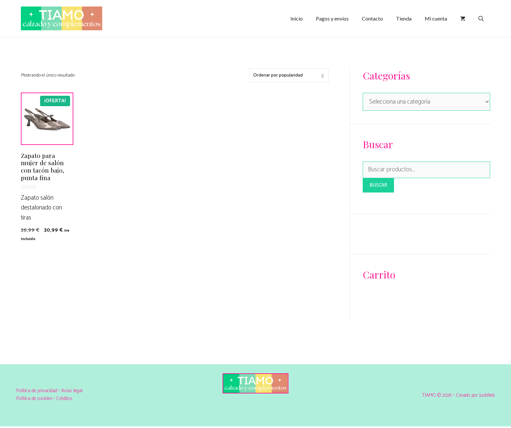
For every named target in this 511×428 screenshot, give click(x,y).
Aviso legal (71, 391)
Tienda (404, 18)
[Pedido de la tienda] (288, 75)
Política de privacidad (37, 391)
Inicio (296, 18)
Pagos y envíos (332, 18)
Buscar (378, 185)
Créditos (64, 398)
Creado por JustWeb (475, 395)
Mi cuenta (436, 18)
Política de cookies (34, 398)
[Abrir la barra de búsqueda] (481, 18)
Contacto (372, 18)
